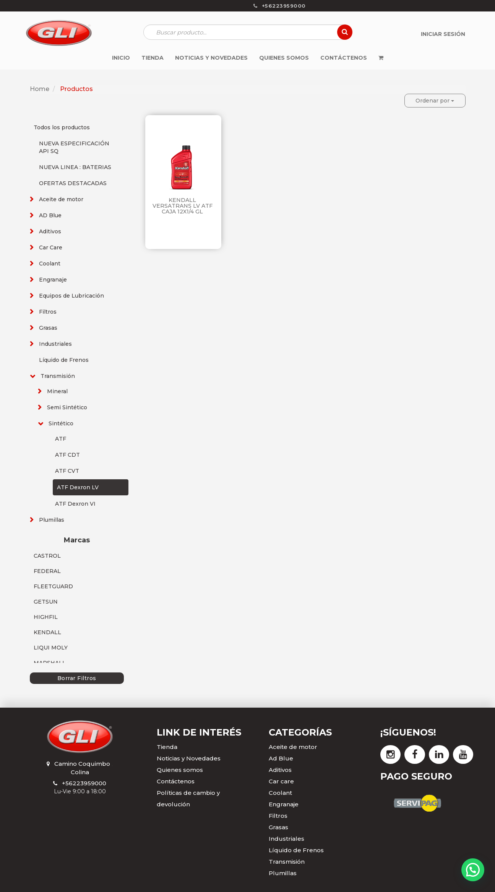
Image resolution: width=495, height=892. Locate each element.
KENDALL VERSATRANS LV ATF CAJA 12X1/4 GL (183, 206)
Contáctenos (176, 781)
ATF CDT (67, 454)
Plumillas (51, 519)
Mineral (57, 391)
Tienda (167, 746)
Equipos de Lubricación (71, 295)
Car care (281, 781)
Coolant (49, 263)
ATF (60, 438)
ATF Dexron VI (75, 503)
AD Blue (50, 215)
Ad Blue (281, 758)
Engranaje (53, 279)
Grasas (48, 327)
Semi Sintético (67, 407)
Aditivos (50, 231)
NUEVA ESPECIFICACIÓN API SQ (74, 147)
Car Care (50, 247)
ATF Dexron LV (78, 487)
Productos (76, 89)
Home (39, 89)
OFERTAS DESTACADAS (73, 183)
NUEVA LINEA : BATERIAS (75, 167)
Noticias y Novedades (189, 758)
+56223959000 (84, 783)
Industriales (55, 343)
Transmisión (58, 376)
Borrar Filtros (76, 678)
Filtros (48, 311)
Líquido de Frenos (64, 359)
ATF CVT (67, 470)
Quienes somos (180, 769)
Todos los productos (62, 127)
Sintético (61, 423)
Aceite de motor (61, 199)
